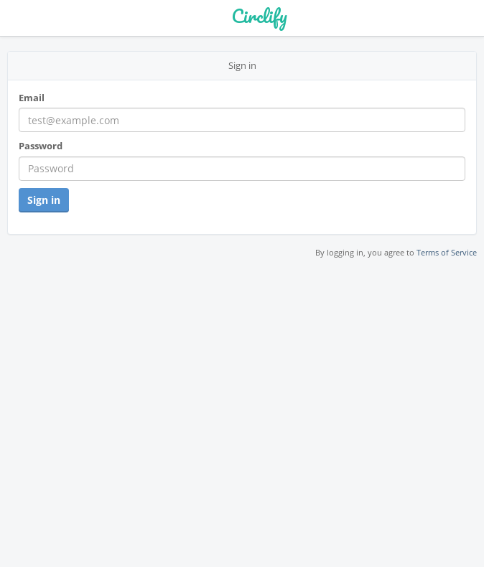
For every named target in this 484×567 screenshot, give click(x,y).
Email (32, 97)
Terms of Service (446, 252)
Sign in (43, 200)
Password (40, 145)
